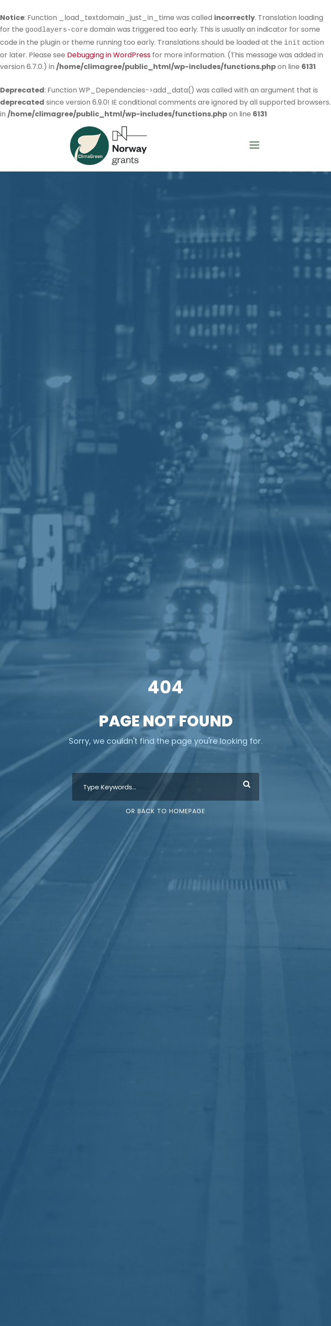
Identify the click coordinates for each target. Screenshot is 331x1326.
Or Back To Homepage (165, 810)
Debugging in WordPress (108, 53)
